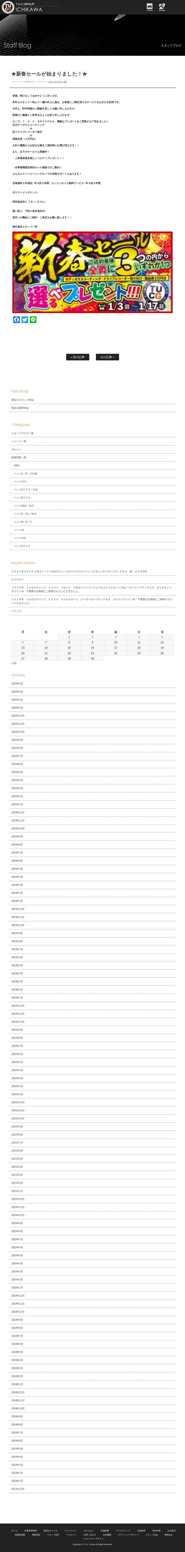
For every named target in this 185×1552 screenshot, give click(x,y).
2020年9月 (17, 1223)
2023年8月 (17, 941)
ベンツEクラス (22, 497)
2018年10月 (18, 1408)
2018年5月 (17, 1448)
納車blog (168, 1535)
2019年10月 (18, 1311)
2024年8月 (17, 844)
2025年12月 (18, 715)
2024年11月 (18, 820)
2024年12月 (18, 812)
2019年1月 (17, 1384)
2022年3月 (17, 1078)
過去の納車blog (20, 407)
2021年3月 (17, 1174)
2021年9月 (17, 1126)
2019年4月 (17, 1360)
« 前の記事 (78, 357)
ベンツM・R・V (23, 521)
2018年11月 (18, 1400)
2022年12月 (18, 1005)
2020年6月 (17, 1247)
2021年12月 (18, 1102)
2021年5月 (17, 1158)
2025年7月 (17, 756)
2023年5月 (17, 965)
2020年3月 (17, 1271)
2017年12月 (18, 1489)
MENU (175, 7)
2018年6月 (17, 1440)
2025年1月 (17, 804)
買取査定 (36, 1535)
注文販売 (171, 1530)
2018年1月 (17, 1481)
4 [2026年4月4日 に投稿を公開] (139, 637)
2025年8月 (17, 748)
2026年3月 (17, 691)
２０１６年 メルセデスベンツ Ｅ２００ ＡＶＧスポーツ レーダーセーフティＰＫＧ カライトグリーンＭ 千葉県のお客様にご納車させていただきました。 (91, 601)
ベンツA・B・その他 (25, 473)
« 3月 (14, 663)
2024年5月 (17, 868)
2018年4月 (17, 1456)
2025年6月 (17, 764)
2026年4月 (17, 683)
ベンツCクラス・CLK (26, 489)
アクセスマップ (123, 1530)
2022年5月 (17, 1062)
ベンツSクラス (22, 546)
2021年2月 (17, 1183)
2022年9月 (17, 1029)
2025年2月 (17, 796)
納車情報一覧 (18, 457)
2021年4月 (17, 1166)
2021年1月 (17, 1191)
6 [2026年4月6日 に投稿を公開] (23, 642)
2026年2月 (17, 699)
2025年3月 (17, 788)
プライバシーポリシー (128, 1535)
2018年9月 (17, 1416)
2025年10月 (18, 731)
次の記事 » (107, 357)
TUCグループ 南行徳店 (39, 7)
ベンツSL (19, 529)
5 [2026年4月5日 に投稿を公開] (162, 637)
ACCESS (162, 10)
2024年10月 (18, 828)
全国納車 (141, 1530)
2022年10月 (18, 1021)
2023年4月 (17, 973)
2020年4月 (17, 1263)
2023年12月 (18, 909)
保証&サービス (50, 1530)
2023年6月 (17, 957)
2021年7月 (17, 1142)
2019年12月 (18, 1295)
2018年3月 (17, 1464)
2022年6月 (17, 1054)
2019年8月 (17, 1327)
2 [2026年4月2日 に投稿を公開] (92, 637)
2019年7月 (17, 1336)
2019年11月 (18, 1303)
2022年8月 (17, 1038)
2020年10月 (18, 1215)
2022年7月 (17, 1046)
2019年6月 (17, 1344)
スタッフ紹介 (53, 1535)
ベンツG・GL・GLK (25, 513)
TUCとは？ (89, 1530)
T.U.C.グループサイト (94, 1539)
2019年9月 (17, 1319)
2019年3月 (17, 1368)
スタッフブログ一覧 (57, 81)
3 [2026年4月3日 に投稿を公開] (116, 637)
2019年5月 (17, 1352)
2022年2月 (17, 1086)
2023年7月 (17, 949)
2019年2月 (17, 1376)
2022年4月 (17, 1070)
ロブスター (17, 579)
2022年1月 (17, 1094)
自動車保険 (20, 1535)
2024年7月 (17, 852)
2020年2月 (17, 1279)
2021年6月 (17, 1150)
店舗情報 (105, 1530)
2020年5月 (17, 1255)
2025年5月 (17, 772)
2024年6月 (17, 860)
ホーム (14, 1530)
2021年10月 (18, 1118)
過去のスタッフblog (22, 399)
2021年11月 (18, 1110)
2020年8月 (17, 1231)
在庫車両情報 (30, 1530)
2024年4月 (17, 876)
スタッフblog (152, 1535)
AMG (16, 465)
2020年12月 (18, 1199)
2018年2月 (17, 1472)
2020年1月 (17, 1287)
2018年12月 (18, 1392)
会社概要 (107, 1535)
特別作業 (156, 1530)
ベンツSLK (20, 538)
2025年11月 (18, 723)
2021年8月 (17, 1134)
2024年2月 (17, 893)
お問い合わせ (90, 1535)
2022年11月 (18, 1013)
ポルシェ (16, 449)
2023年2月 (17, 989)
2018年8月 (17, 1424)
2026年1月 (17, 707)
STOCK (150, 10)
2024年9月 (17, 836)
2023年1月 (17, 997)
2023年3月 (17, 981)
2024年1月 (17, 901)
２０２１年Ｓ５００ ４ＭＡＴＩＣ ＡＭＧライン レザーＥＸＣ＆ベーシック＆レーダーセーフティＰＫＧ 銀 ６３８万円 (79, 571)
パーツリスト (70, 1530)
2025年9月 (17, 740)
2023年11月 (18, 917)
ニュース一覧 (18, 441)
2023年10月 (18, 925)
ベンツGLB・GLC (24, 505)
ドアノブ (16, 611)
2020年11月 (18, 1207)
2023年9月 (17, 933)
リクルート (71, 1535)
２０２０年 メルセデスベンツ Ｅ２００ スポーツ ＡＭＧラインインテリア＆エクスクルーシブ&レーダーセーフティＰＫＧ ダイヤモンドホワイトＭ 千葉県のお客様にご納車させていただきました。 (91, 589)
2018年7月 (17, 1432)
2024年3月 (17, 884)
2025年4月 (17, 780)
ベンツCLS (20, 481)
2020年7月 (17, 1239)
